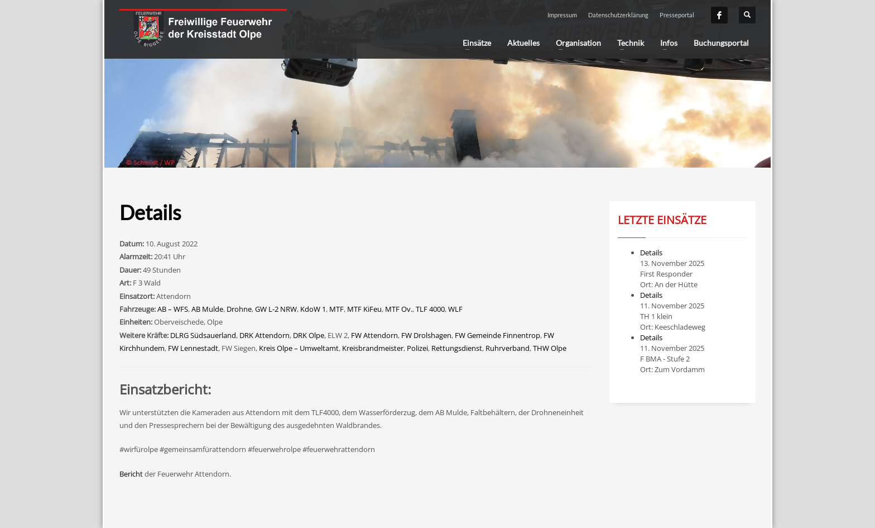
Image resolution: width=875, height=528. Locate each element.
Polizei (417, 348)
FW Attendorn (374, 335)
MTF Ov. (398, 309)
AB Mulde (207, 309)
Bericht (131, 474)
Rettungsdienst (456, 348)
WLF (455, 309)
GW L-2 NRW (276, 309)
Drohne (239, 309)
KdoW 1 (313, 309)
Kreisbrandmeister (372, 348)
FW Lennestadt (193, 348)
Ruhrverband (507, 348)
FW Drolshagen (426, 335)
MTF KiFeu (364, 309)
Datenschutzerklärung (618, 14)
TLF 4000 (430, 309)
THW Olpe (549, 348)
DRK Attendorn (264, 335)
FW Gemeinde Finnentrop (497, 335)
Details (651, 253)
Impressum (562, 14)
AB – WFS (172, 309)
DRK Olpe (308, 335)
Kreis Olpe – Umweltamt (299, 348)
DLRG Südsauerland (203, 335)
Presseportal (677, 14)
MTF (336, 309)
